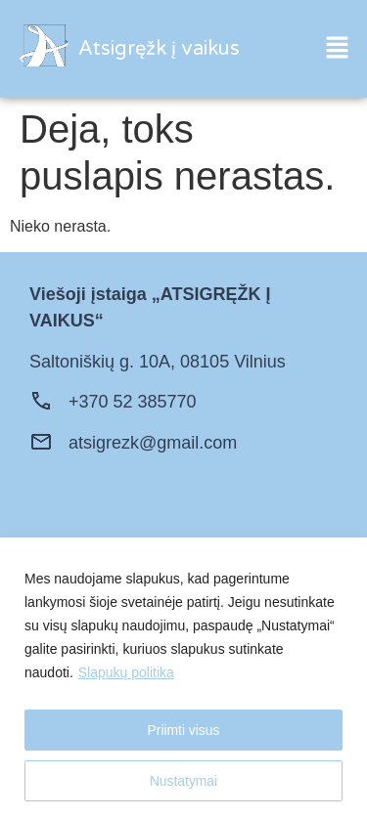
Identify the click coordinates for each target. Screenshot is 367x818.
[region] (183, 678)
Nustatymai (183, 781)
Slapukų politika (126, 672)
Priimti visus (183, 730)
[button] (337, 48)
